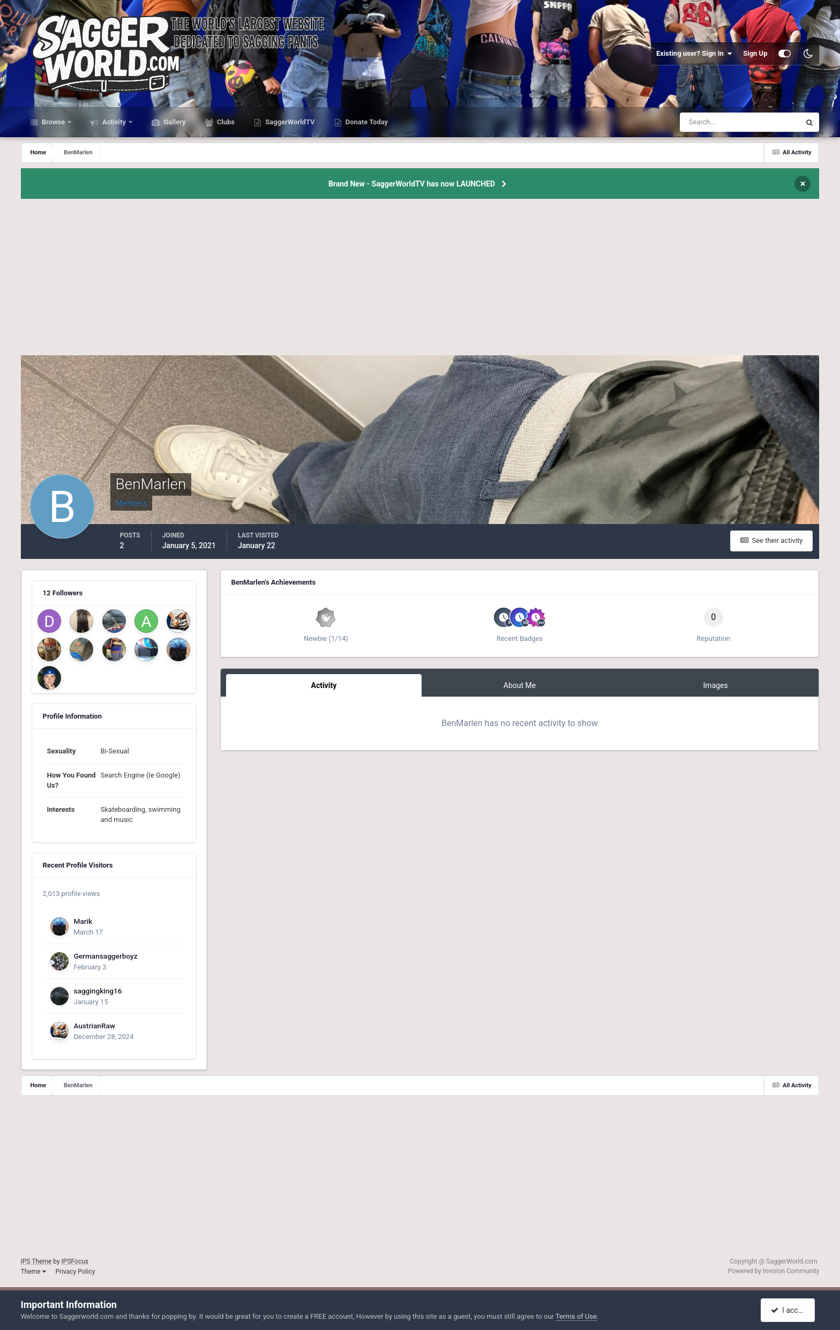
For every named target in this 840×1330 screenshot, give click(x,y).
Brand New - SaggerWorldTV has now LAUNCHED (411, 184)
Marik (83, 921)
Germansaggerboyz (106, 956)
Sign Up (755, 53)
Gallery (173, 122)
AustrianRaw (94, 1025)
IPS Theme (36, 1261)
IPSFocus (75, 1261)
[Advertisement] (420, 280)
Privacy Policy (75, 1271)
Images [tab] (715, 685)
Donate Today (366, 122)
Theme (33, 1271)
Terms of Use (576, 1316)
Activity (114, 122)
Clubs (225, 122)
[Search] (707, 122)
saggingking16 (98, 991)
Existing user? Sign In (694, 53)
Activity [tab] (323, 685)
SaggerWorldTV (289, 122)
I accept (789, 1310)
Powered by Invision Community (774, 1271)
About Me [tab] (520, 685)
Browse (53, 122)
